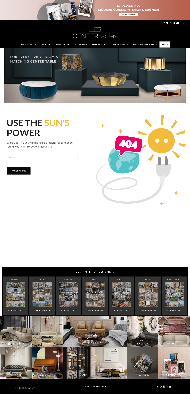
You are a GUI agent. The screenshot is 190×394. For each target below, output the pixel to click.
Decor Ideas (80, 44)
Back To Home (18, 171)
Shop (165, 44)
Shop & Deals (120, 44)
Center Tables (28, 44)
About (85, 387)
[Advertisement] (95, 243)
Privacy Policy (100, 387)
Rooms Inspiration (145, 44)
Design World (100, 44)
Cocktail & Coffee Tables (55, 44)
